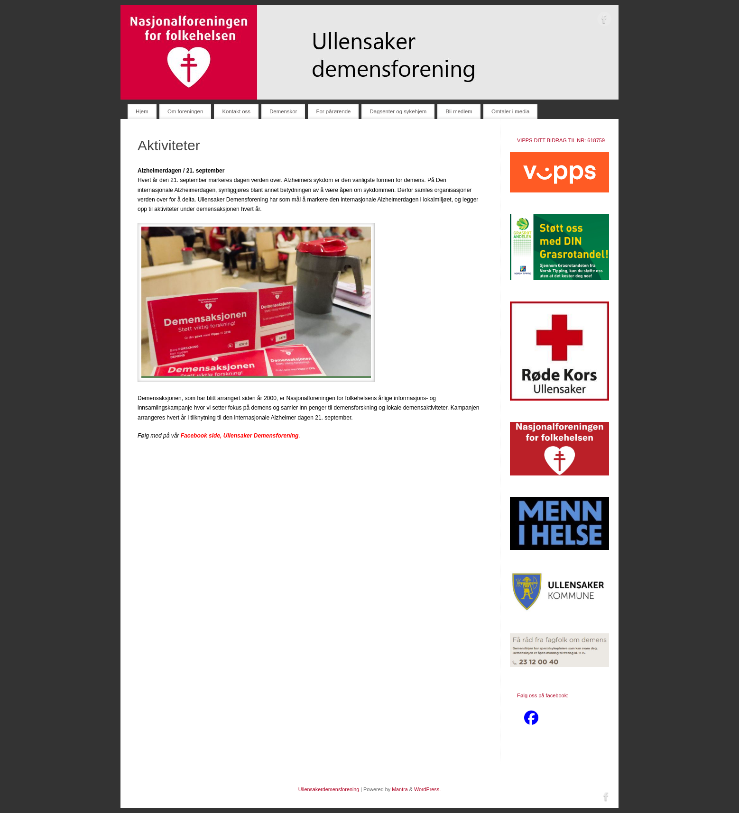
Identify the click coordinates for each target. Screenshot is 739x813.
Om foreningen (185, 111)
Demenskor (283, 111)
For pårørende (333, 111)
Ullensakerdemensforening (328, 789)
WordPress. (427, 789)
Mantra (400, 789)
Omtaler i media (510, 111)
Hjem (142, 111)
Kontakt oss (236, 111)
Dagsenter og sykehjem (398, 111)
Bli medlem (458, 111)
